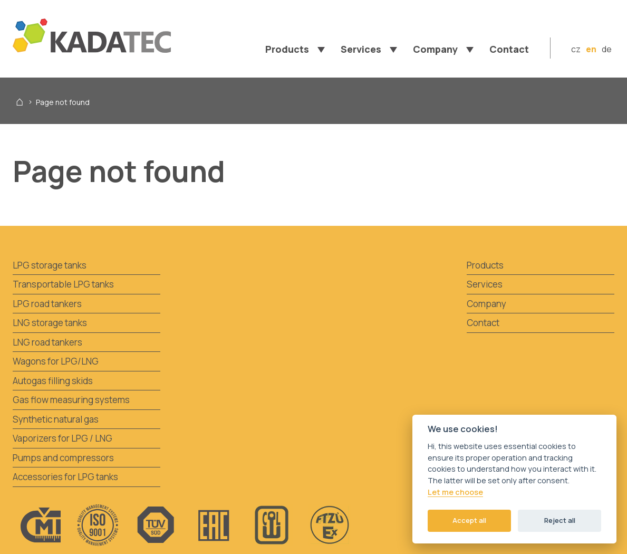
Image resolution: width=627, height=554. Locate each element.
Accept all (469, 520)
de (607, 49)
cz (576, 49)
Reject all (559, 520)
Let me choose (455, 492)
